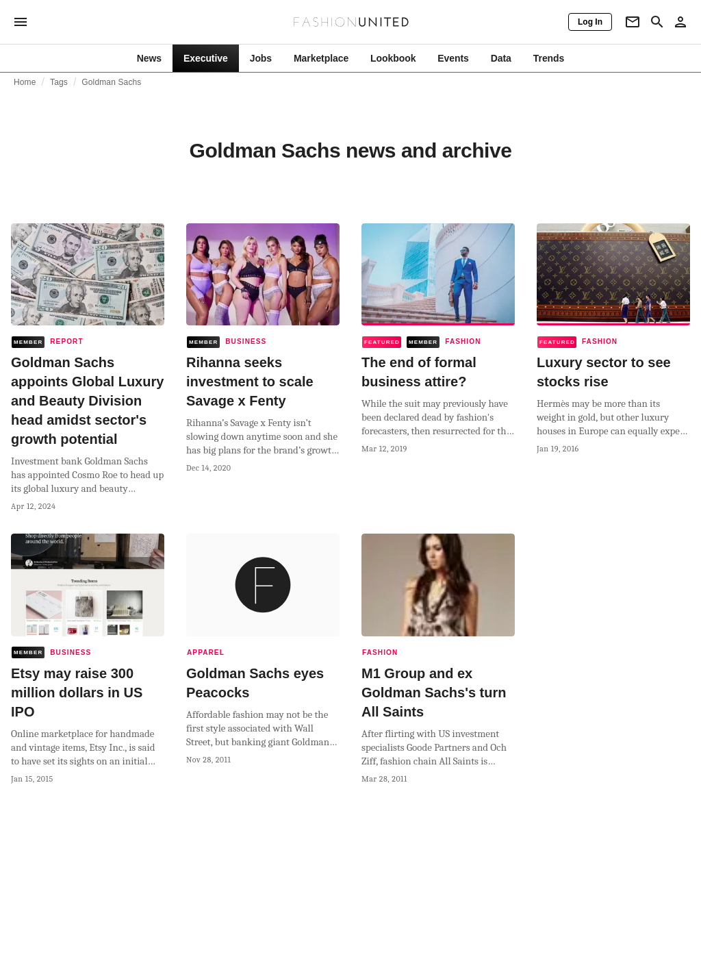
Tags (59, 82)
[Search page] (657, 22)
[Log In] (590, 22)
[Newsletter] (632, 22)
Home (25, 82)
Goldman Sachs (111, 82)
